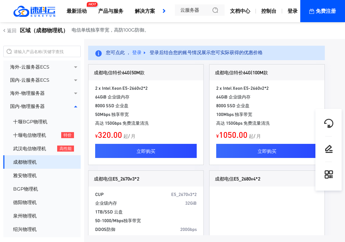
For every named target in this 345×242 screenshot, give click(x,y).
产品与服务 (110, 11)
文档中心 (240, 11)
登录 (293, 11)
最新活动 (78, 8)
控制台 (268, 11)
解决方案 (145, 11)
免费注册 (326, 11)
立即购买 (146, 151)
